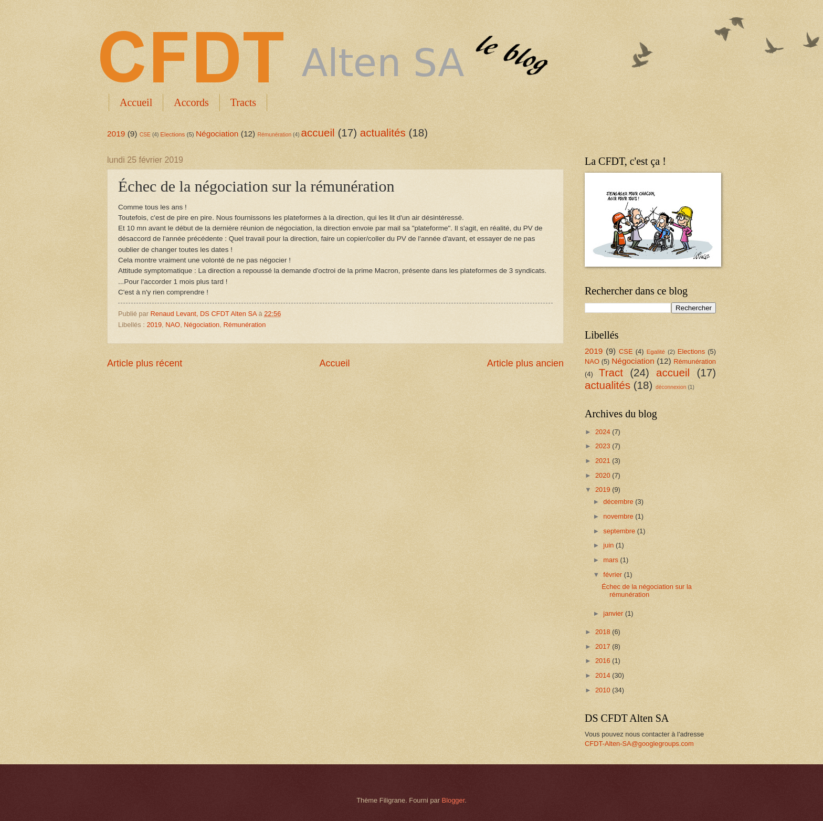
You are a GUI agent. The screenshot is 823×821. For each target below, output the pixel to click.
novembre (619, 516)
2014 (603, 675)
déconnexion (671, 387)
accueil (318, 133)
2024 (603, 432)
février (613, 574)
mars (611, 560)
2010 (603, 690)
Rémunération (275, 135)
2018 (603, 632)
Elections (172, 134)
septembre (620, 531)
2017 (603, 646)
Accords (191, 102)
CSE (145, 135)
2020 (603, 475)
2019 (116, 133)
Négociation (217, 133)
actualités (383, 133)
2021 (603, 461)
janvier (614, 613)
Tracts (243, 102)
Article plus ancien (525, 363)
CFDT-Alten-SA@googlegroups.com (639, 744)
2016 (603, 661)
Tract (611, 372)
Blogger (453, 800)
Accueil (136, 102)
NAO (172, 325)
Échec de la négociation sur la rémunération (647, 590)
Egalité (656, 352)
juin (609, 545)
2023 (603, 446)
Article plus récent (144, 363)
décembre (619, 502)
